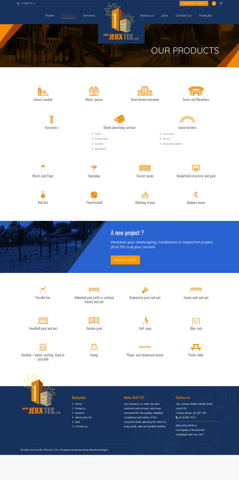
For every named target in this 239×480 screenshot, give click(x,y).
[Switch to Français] (205, 15)
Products (80, 408)
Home (78, 404)
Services (79, 412)
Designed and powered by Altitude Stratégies (84, 449)
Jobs (77, 421)
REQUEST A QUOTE (125, 259)
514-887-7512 (28, 3)
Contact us (81, 426)
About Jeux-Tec (83, 417)
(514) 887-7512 (186, 417)
